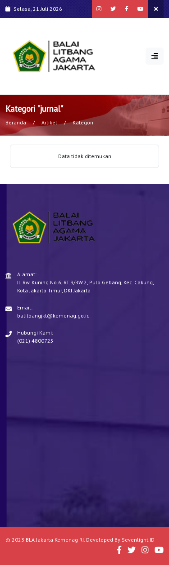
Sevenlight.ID (138, 539)
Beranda (15, 122)
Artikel (49, 122)
